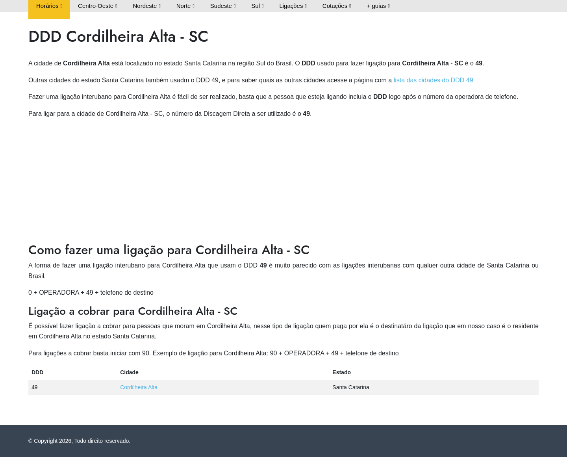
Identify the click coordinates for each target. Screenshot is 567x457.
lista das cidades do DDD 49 (433, 80)
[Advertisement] (283, 181)
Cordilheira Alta (139, 387)
